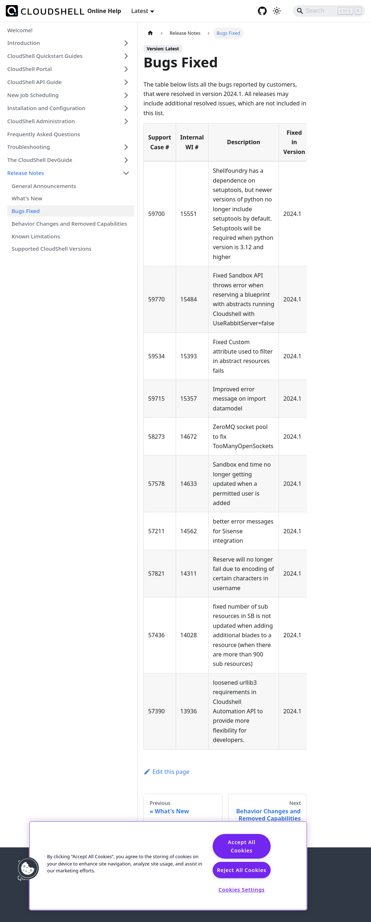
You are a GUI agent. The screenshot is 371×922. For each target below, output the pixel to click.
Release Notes (25, 172)
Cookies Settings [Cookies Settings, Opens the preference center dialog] (241, 889)
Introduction (23, 42)
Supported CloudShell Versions (51, 248)
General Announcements (44, 185)
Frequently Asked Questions (43, 134)
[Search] (329, 11)
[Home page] (150, 33)
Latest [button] (139, 11)
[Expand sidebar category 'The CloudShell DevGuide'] (126, 160)
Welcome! (20, 30)
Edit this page (166, 772)
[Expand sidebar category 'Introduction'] (126, 43)
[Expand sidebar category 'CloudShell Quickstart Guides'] (126, 56)
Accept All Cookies (241, 846)
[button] (27, 868)
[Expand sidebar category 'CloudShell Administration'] (126, 121)
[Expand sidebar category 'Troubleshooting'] (126, 147)
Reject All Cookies (241, 870)
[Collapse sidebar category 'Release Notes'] (126, 173)
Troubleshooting (28, 146)
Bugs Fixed (25, 210)
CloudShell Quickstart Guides (45, 55)
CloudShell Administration (41, 121)
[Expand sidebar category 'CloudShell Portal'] (126, 69)
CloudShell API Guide (34, 81)
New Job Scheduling (33, 95)
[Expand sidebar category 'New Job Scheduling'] (126, 95)
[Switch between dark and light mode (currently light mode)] (277, 11)
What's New (27, 198)
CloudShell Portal (29, 68)
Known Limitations (36, 236)
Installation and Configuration (46, 108)
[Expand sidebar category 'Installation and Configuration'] (126, 108)
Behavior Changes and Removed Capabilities (69, 223)
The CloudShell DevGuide (39, 159)
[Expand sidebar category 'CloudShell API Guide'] (126, 82)
